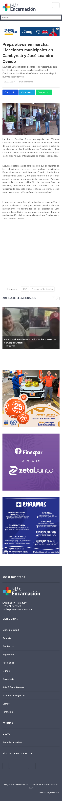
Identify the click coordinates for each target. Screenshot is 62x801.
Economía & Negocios (13, 695)
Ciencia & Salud (10, 630)
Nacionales (8, 662)
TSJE (25, 289)
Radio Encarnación (12, 742)
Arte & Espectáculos (13, 687)
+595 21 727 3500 (11, 606)
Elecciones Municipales (42, 289)
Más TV (6, 734)
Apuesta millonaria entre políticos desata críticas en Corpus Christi (30, 341)
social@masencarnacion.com (17, 609)
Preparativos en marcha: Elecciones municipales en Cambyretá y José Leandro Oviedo (27, 53)
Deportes (7, 638)
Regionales (8, 654)
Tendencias (8, 646)
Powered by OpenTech (50, 792)
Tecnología (8, 679)
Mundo (6, 670)
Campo (6, 703)
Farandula (7, 711)
